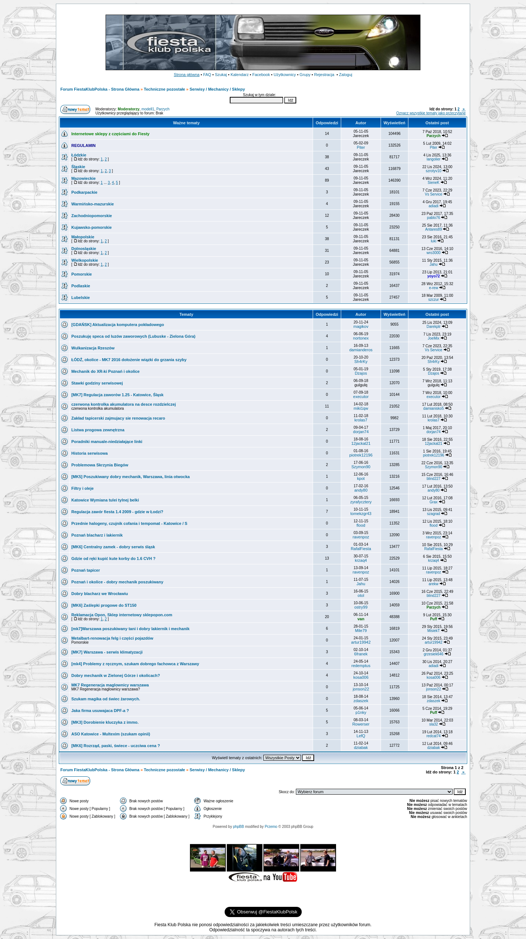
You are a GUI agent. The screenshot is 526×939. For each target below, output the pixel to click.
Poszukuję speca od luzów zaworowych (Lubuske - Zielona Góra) (133, 336)
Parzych (162, 109)
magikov (360, 326)
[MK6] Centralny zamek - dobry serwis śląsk (113, 547)
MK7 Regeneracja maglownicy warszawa (110, 685)
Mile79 (361, 630)
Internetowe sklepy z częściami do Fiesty (110, 134)
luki (433, 241)
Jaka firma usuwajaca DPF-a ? (100, 710)
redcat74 (433, 736)
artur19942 (360, 642)
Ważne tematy (186, 123)
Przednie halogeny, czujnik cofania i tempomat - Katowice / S (129, 523)
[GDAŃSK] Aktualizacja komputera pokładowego (117, 324)
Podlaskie (80, 286)
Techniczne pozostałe (164, 89)
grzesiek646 (433, 654)
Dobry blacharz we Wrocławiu (99, 593)
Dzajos (361, 373)
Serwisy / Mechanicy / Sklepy (217, 89)
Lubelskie (80, 297)
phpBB (238, 827)
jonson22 (361, 689)
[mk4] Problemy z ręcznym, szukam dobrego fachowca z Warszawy (135, 664)
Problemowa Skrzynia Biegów (99, 465)
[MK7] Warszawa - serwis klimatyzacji (106, 652)
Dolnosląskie (83, 248)
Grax (434, 502)
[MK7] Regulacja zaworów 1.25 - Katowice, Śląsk (117, 395)
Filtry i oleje (82, 488)
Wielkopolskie (84, 260)
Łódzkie (78, 155)
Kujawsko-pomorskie (91, 227)
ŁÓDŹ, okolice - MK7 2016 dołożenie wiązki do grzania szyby (128, 359)
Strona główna (186, 74)
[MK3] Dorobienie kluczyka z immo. (104, 722)
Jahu (434, 264)
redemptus (360, 665)
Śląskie (78, 166)
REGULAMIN (83, 145)
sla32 (433, 724)
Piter (361, 147)
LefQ (361, 736)
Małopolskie (82, 237)
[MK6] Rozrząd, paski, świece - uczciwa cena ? (115, 745)
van (360, 619)
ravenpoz (360, 537)
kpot (361, 478)
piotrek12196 (361, 455)
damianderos (361, 350)
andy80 (360, 490)
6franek (361, 654)
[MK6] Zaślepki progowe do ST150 (103, 605)
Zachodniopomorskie (91, 215)
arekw (434, 584)
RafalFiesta (361, 548)
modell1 (147, 109)
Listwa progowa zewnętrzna (97, 430)
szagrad (433, 514)
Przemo (271, 827)
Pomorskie (81, 274)
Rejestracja (324, 74)
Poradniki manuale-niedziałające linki (106, 441)
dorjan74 (361, 431)
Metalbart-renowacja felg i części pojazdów (112, 638)
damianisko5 (433, 408)
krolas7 (360, 420)
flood (361, 525)
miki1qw (361, 408)
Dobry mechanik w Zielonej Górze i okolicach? (115, 675)
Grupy (305, 74)
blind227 (434, 479)
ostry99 (360, 607)
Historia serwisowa (89, 453)
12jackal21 (361, 443)
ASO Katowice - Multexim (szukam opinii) (110, 734)
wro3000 (434, 253)
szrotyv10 (434, 171)
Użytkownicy (285, 74)
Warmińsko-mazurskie (92, 204)
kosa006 (361, 677)
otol (361, 595)
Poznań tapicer (85, 570)
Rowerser (360, 724)
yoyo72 (433, 276)
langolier (434, 159)
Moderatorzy (128, 109)
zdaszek (361, 700)
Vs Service (433, 194)
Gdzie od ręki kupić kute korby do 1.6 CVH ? (113, 558)
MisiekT (433, 631)
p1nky (360, 712)
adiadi (434, 206)
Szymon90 (360, 467)
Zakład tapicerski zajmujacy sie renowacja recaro (118, 418)
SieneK (433, 183)
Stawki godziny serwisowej (97, 383)
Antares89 (433, 229)
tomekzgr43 (360, 513)
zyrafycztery (361, 502)
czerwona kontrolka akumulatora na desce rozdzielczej (123, 404)
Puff (433, 619)
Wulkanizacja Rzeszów (92, 348)
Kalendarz (239, 74)
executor (361, 396)
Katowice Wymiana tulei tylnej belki (105, 500)
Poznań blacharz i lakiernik (97, 535)
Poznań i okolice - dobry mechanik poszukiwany (117, 582)
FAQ (207, 74)
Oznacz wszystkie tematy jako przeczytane (431, 113)
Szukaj (221, 74)
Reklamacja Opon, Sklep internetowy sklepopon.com (121, 615)
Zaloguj (345, 74)
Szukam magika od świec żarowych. (105, 699)
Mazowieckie (83, 178)
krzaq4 (361, 560)
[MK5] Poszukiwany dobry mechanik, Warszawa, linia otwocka (130, 476)
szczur (433, 300)
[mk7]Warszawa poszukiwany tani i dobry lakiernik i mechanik (130, 628)
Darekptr (434, 327)
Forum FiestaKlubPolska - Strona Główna (99, 89)
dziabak (361, 747)
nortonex (361, 338)
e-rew (433, 288)
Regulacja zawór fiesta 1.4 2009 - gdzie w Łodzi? (117, 512)
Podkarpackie (84, 192)
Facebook (261, 74)
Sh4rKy (360, 361)
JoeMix (433, 338)
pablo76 (433, 218)
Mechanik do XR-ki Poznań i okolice (105, 371)
